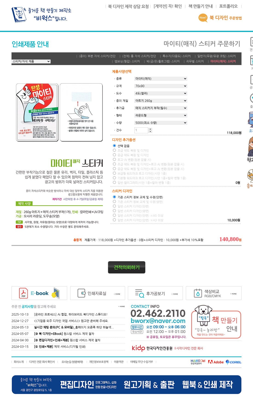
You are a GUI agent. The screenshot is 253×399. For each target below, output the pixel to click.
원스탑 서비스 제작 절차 (64, 333)
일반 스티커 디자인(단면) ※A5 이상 (138, 215)
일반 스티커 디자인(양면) (131, 211)
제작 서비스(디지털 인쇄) (60, 346)
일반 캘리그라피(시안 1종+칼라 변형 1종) (142, 182)
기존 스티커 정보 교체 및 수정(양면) (138, 201)
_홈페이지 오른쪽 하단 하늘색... (74, 327)
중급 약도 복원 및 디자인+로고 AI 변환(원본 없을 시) (148, 169)
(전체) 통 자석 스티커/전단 (139, 56)
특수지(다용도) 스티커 (177, 56)
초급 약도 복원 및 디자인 (131, 150)
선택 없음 (121, 146)
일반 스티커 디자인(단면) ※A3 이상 (138, 220)
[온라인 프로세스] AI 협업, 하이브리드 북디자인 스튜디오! (71, 314)
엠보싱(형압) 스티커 (127, 61)
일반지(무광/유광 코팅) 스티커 (216, 56)
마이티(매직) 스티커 (223, 61)
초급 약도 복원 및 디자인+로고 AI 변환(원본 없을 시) (148, 164)
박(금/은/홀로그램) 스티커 (163, 61)
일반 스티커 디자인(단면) (131, 206)
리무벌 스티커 (195, 61)
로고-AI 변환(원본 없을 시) (132, 159)
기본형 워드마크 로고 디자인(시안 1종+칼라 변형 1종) (149, 178)
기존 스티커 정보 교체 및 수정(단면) (138, 197)
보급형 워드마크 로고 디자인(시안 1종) (140, 173)
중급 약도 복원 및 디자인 (131, 155)
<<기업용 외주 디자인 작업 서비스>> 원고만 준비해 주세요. (71, 320)
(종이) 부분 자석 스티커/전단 (97, 56)
